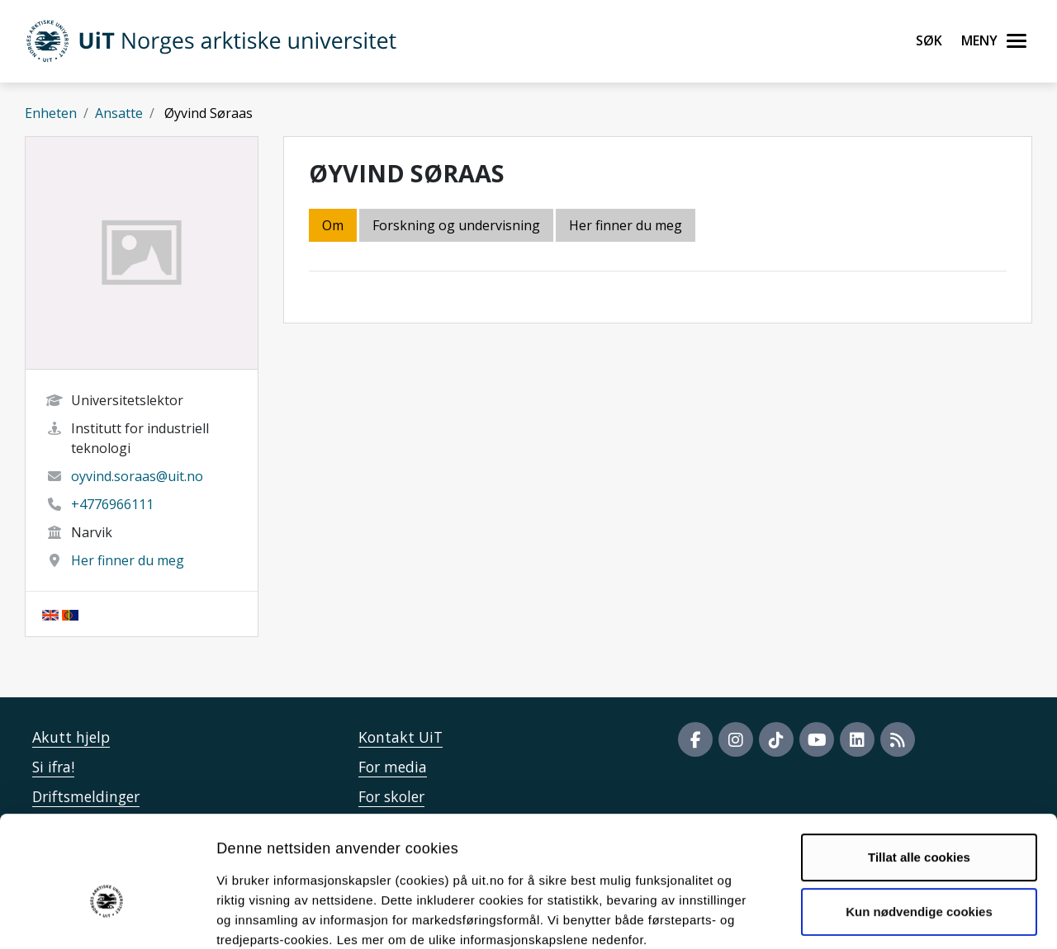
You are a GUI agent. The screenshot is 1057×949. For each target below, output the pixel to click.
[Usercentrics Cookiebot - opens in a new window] (107, 916)
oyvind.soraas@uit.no (137, 476)
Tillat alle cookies (919, 768)
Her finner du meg (127, 560)
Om (333, 225)
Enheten (51, 113)
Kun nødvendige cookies (919, 821)
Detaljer (879, 916)
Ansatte (119, 113)
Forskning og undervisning (456, 225)
